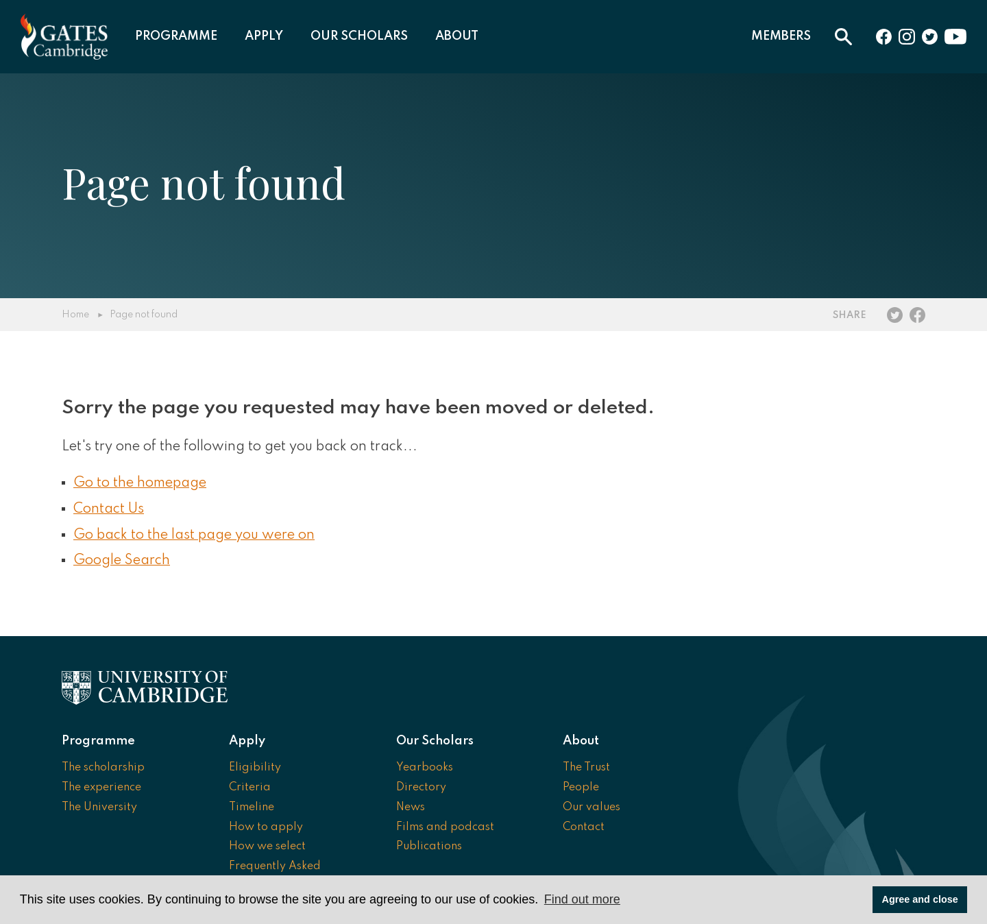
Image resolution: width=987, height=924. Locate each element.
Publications (429, 846)
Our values (591, 807)
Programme (176, 36)
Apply (264, 36)
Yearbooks (424, 767)
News (410, 807)
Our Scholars (359, 36)
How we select (267, 846)
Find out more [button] (582, 899)
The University (99, 807)
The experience (101, 787)
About (456, 36)
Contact (584, 827)
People (581, 787)
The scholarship (103, 767)
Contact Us (108, 509)
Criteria (250, 787)
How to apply (266, 827)
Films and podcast (445, 827)
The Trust (586, 767)
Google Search (121, 561)
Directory (421, 787)
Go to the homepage (139, 483)
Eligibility (255, 767)
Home (75, 314)
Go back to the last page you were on (194, 535)
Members (781, 36)
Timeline (251, 807)
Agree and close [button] (920, 899)
